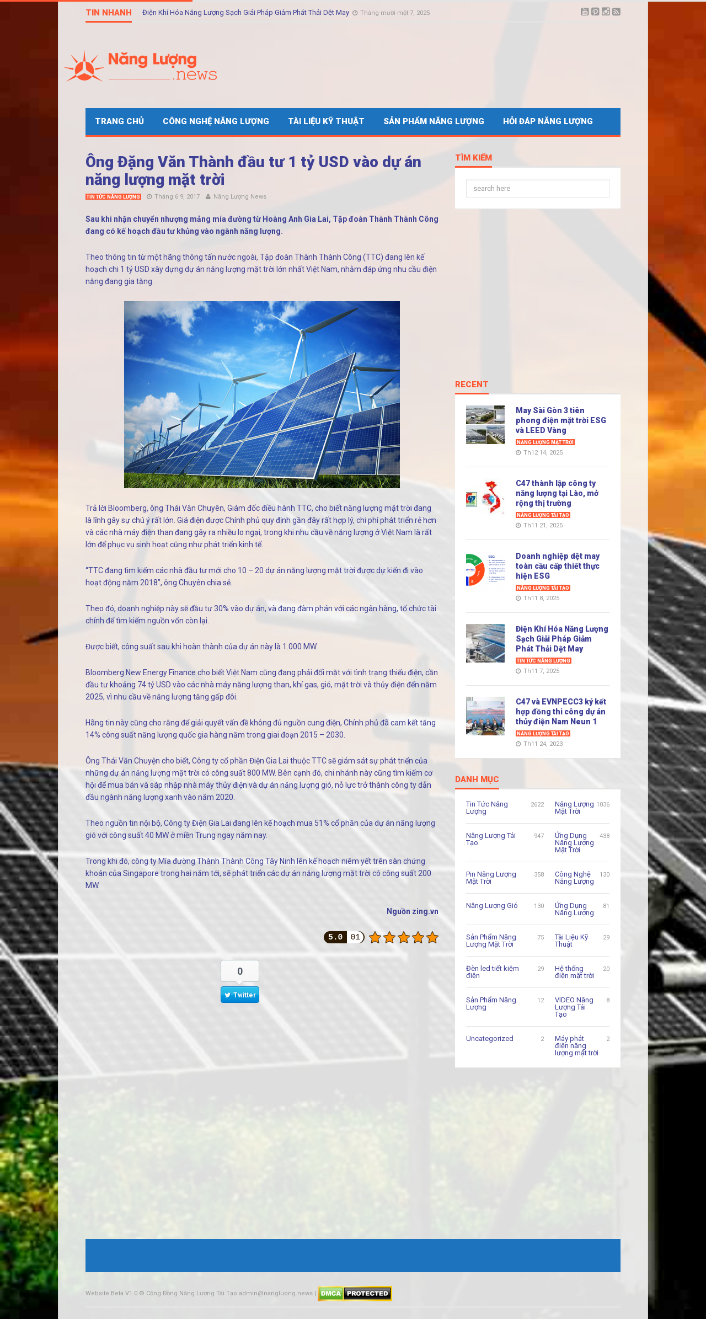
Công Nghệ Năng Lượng (216, 121)
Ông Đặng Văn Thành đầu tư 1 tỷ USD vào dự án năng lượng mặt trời (253, 171)
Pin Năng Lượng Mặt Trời (491, 878)
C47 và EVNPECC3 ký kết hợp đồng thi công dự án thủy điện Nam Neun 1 (561, 711)
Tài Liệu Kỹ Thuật (326, 121)
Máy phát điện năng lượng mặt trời (576, 1045)
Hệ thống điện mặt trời (574, 972)
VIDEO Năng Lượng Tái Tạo (574, 1007)
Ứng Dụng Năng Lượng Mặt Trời (574, 842)
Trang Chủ (119, 121)
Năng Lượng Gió (492, 905)
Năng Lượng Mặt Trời (545, 442)
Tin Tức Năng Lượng (113, 197)
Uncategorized (490, 1038)
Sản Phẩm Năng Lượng (433, 121)
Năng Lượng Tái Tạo (543, 515)
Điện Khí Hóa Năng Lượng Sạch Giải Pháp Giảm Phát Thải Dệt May (246, 12)
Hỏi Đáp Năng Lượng (548, 121)
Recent (472, 385)
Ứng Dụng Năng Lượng (574, 909)
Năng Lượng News (239, 196)
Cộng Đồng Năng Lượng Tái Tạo (191, 1293)
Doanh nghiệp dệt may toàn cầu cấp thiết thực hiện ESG (558, 566)
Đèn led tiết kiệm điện (492, 972)
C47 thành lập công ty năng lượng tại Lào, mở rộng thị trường (557, 493)
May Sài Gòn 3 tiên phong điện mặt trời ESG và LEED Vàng (561, 420)
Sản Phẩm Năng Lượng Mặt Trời (491, 940)
